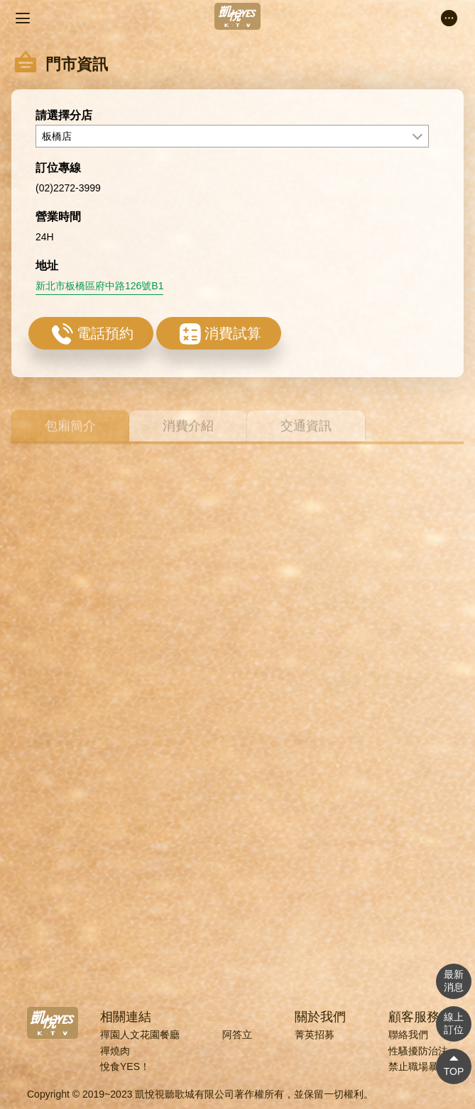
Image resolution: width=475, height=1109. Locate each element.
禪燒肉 (115, 1051)
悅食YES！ (125, 1066)
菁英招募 (314, 1034)
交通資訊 (306, 437)
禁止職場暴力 (418, 1066)
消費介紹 (188, 437)
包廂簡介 (70, 437)
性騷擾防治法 (418, 1051)
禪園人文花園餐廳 (140, 1034)
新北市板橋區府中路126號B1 (99, 302)
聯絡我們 (408, 1034)
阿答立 (237, 1034)
